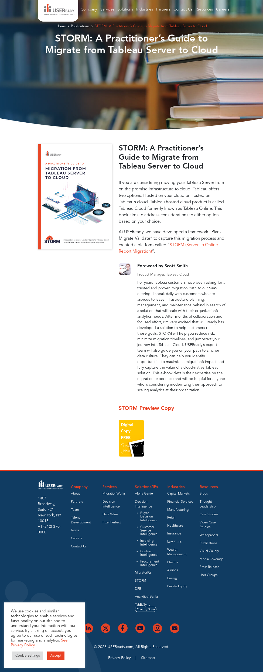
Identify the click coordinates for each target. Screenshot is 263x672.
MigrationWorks (114, 493)
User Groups (208, 575)
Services (107, 9)
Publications (80, 26)
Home (61, 26)
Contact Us (182, 9)
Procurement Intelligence (149, 563)
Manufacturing (178, 510)
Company (89, 9)
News (75, 530)
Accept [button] (55, 655)
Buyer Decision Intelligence (149, 517)
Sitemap (148, 658)
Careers (222, 9)
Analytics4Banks (146, 596)
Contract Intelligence (149, 553)
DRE (138, 589)
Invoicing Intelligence (149, 542)
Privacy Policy (119, 658)
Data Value (110, 514)
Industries (144, 9)
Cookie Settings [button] (27, 655)
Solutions (125, 9)
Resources (204, 9)
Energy (172, 578)
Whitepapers (209, 535)
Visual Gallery (209, 551)
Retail (171, 517)
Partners (163, 9)
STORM (140, 580)
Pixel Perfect (112, 522)
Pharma (172, 562)
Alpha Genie (144, 493)
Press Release (209, 567)
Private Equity (177, 586)
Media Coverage (212, 559)
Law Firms (174, 541)
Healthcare (175, 525)
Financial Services (180, 501)
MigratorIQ (143, 572)
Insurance (174, 533)
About (75, 493)
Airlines (172, 570)
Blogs (204, 493)
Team (75, 510)
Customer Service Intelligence (149, 531)
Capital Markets (178, 493)
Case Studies (209, 514)
